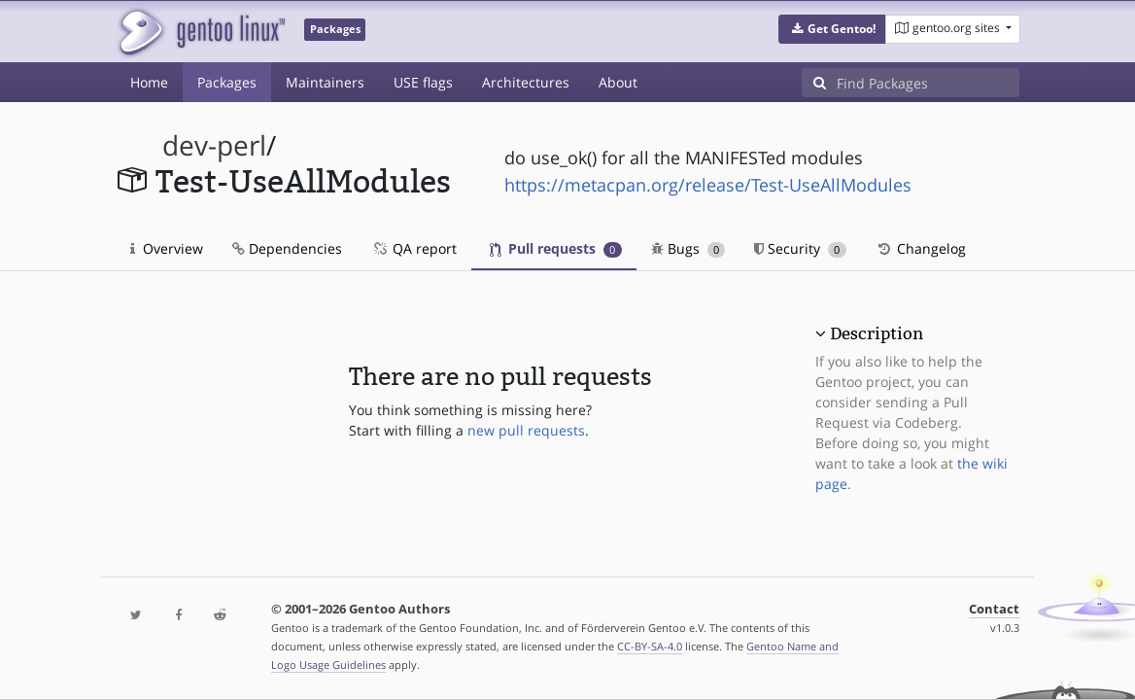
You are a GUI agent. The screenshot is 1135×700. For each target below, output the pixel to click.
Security (800, 248)
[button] (832, 29)
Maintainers (325, 82)
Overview (166, 248)
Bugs (688, 248)
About (618, 82)
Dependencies (287, 248)
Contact (994, 609)
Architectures (525, 82)
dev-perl (214, 145)
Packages (227, 82)
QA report (414, 248)
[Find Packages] (928, 82)
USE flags (423, 82)
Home (149, 82)
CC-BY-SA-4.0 (649, 646)
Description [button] (876, 333)
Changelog (921, 248)
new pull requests (526, 430)
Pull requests (556, 248)
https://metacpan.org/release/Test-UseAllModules (707, 184)
